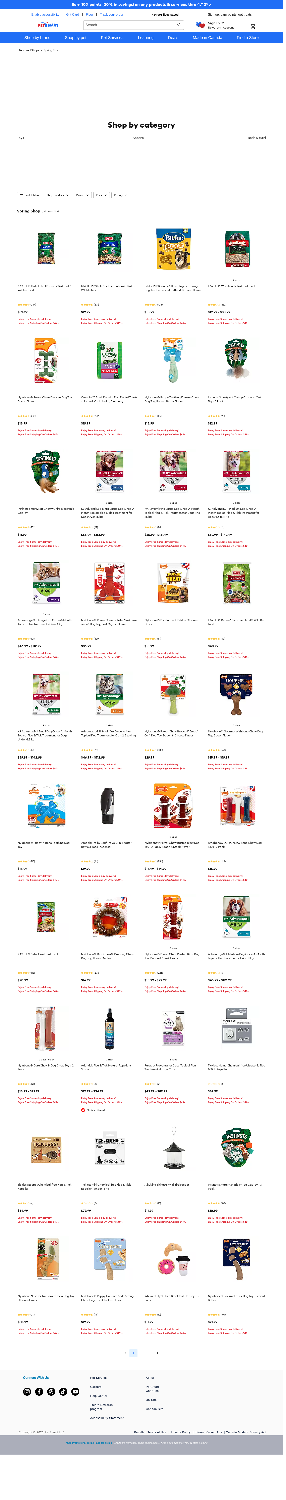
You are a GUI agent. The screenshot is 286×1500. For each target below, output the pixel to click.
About (150, 1378)
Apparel (79, 174)
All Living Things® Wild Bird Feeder (167, 1185)
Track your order (111, 14)
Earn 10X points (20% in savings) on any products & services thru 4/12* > (141, 4)
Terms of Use (157, 1432)
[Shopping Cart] (258, 27)
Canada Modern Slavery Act (246, 1432)
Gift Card (72, 14)
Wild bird (245, 174)
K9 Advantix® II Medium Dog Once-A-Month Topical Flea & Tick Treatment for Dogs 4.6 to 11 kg (233, 513)
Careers (96, 1387)
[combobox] (133, 25)
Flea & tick (162, 174)
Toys (37, 174)
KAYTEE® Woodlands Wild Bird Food (231, 286)
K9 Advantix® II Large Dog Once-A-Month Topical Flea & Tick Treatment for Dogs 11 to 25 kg (172, 513)
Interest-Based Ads (209, 1432)
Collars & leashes (204, 174)
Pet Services (99, 1378)
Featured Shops (29, 50)
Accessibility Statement (107, 1418)
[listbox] (141, 155)
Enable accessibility (45, 14)
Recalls (139, 1432)
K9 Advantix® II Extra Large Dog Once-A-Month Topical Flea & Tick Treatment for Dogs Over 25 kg (108, 513)
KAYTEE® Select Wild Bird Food (38, 954)
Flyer (89, 14)
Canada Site (155, 1409)
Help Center (99, 1396)
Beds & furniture (121, 174)
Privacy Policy (181, 1432)
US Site (151, 1400)
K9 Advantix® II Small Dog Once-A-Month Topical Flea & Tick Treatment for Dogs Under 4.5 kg (45, 736)
